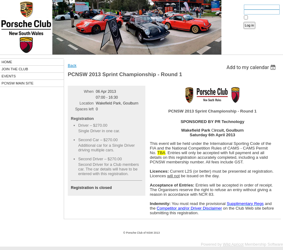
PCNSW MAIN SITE (18, 83)
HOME (7, 62)
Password (233, 12)
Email (236, 8)
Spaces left (84, 109)
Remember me (260, 17)
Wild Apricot (233, 244)
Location (86, 103)
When (89, 91)
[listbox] (251, 67)
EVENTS (9, 76)
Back (72, 65)
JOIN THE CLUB (15, 69)
